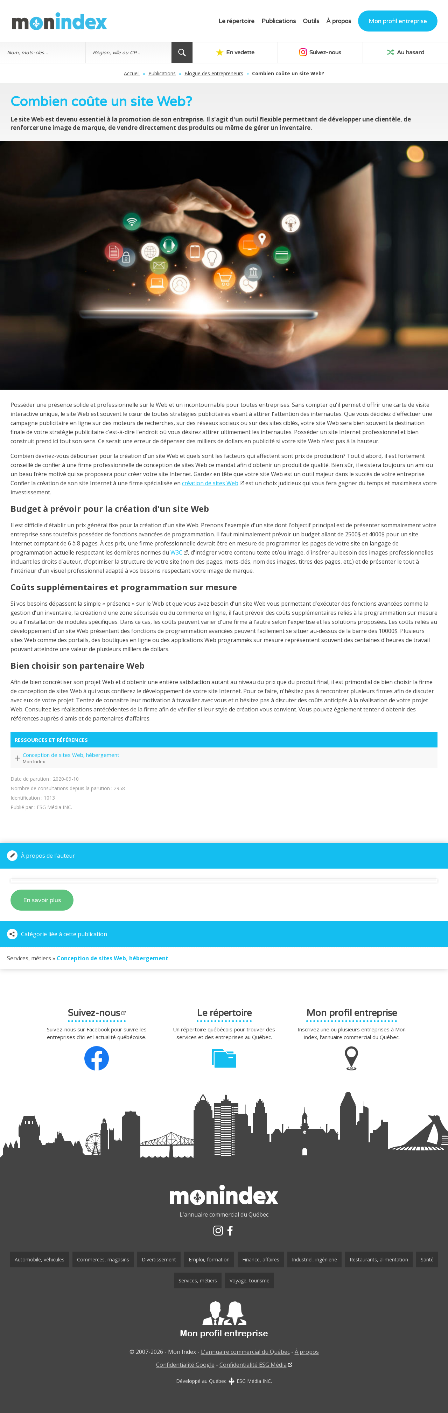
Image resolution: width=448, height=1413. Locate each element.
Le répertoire (236, 21)
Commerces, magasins (103, 1259)
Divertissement (159, 1259)
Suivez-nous (320, 52)
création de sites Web (210, 483)
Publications (278, 21)
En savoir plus (42, 900)
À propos (338, 21)
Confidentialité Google (185, 1365)
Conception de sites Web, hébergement (71, 754)
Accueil (132, 73)
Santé (427, 1259)
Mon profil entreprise (398, 21)
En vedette (235, 52)
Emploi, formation (209, 1259)
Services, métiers (197, 1280)
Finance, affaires (260, 1259)
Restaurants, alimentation (379, 1259)
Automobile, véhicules (39, 1259)
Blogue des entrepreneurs (213, 73)
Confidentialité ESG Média (253, 1365)
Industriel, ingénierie (314, 1259)
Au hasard (405, 52)
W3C (176, 552)
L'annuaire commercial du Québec (245, 1352)
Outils (311, 21)
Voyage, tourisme (250, 1280)
